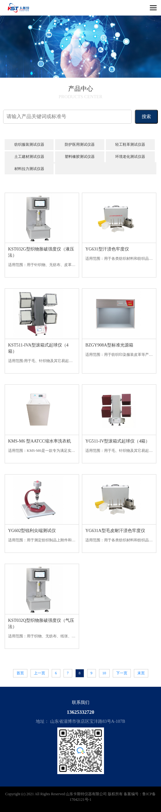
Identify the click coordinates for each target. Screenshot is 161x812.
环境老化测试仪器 (130, 156)
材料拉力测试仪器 (29, 169)
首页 (20, 673)
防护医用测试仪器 (80, 144)
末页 (141, 673)
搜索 (146, 116)
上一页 (39, 673)
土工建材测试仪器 (29, 156)
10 (104, 673)
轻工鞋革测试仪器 (130, 144)
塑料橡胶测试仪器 (80, 156)
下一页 (121, 673)
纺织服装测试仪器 (29, 144)
